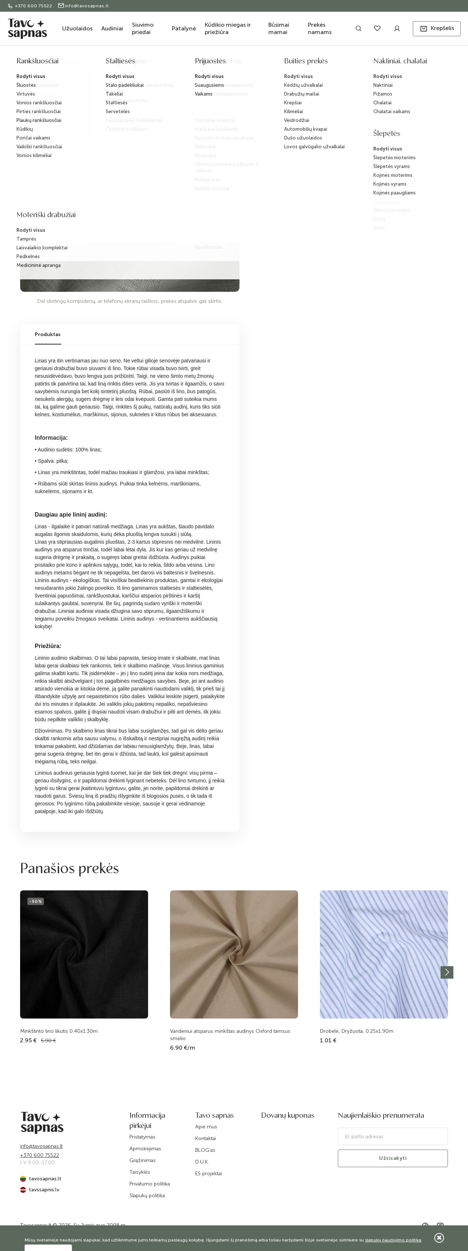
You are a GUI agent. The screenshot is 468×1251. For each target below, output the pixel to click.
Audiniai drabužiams (115, 63)
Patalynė (184, 28)
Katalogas (53, 63)
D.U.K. (202, 1162)
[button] (437, 28)
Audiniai (112, 28)
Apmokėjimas (145, 1149)
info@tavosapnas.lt (83, 5)
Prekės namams (320, 28)
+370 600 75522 (30, 5)
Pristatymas (142, 1137)
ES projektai (208, 1173)
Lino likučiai (173, 63)
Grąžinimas (142, 1160)
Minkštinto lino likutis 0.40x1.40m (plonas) (238, 63)
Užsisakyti (393, 1158)
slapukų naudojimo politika (393, 1240)
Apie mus (206, 1127)
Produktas (48, 334)
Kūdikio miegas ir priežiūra (228, 28)
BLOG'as (205, 1150)
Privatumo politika (149, 1184)
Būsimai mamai (278, 28)
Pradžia (28, 63)
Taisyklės (139, 1172)
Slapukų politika (147, 1195)
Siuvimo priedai (143, 28)
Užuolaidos (77, 28)
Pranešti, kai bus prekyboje (334, 119)
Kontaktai (205, 1138)
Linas (148, 63)
